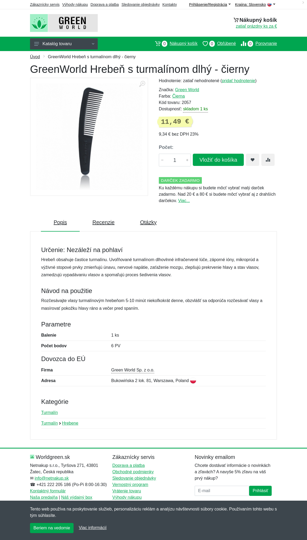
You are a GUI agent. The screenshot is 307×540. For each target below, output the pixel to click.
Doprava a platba (105, 4)
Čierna (178, 96)
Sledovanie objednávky (140, 4)
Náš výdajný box (76, 497)
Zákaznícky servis (44, 4)
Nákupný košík (174, 43)
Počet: (166, 147)
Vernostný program (130, 484)
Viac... (184, 200)
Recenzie (103, 222)
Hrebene (70, 423)
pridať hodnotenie (238, 80)
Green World (187, 89)
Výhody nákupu (75, 4)
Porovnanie (256, 43)
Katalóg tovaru (64, 43)
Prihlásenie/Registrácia (210, 4)
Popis (60, 222)
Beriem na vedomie (51, 528)
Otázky (148, 222)
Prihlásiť (260, 490)
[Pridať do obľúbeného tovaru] (252, 160)
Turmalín (49, 412)
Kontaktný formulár (48, 491)
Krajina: (255, 5)
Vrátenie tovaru (126, 491)
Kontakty (169, 4)
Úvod (35, 57)
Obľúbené (217, 43)
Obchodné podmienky (133, 472)
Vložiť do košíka (218, 160)
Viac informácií (93, 527)
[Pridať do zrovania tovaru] (268, 160)
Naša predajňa (44, 497)
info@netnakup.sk (52, 478)
